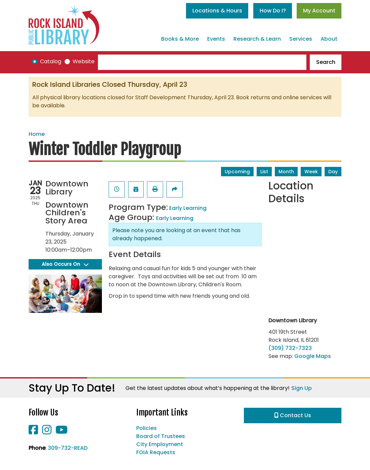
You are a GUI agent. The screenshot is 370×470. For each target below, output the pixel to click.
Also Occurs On (65, 264)
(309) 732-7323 (290, 348)
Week (311, 171)
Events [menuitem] (216, 39)
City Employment (159, 444)
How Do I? (273, 10)
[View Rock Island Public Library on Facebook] (34, 432)
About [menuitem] (329, 39)
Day (333, 171)
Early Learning (188, 208)
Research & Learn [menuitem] (257, 39)
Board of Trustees (160, 436)
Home (37, 134)
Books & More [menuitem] (180, 39)
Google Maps (312, 356)
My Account (319, 10)
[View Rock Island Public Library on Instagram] (47, 432)
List (264, 171)
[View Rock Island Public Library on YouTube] (62, 432)
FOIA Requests (155, 452)
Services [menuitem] (300, 39)
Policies (146, 428)
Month (286, 171)
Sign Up (301, 388)
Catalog (50, 61)
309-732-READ (67, 448)
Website (84, 61)
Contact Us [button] (292, 415)
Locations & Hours (217, 10)
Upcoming (237, 171)
